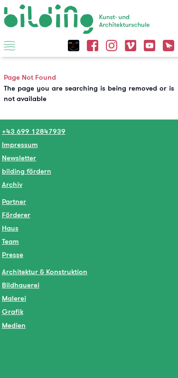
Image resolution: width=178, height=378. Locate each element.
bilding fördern (26, 170)
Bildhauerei (20, 284)
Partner (14, 201)
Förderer (16, 214)
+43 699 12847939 (34, 131)
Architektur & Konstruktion (44, 271)
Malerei (14, 298)
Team (10, 241)
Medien (14, 325)
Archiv (12, 184)
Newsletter (19, 157)
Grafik (12, 311)
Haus (10, 227)
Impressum (20, 144)
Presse (12, 254)
